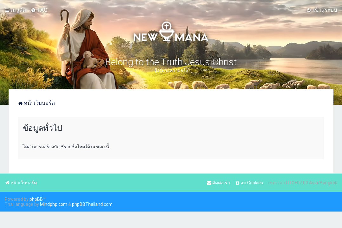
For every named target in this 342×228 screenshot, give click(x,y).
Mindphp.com (53, 204)
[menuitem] (39, 9)
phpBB (36, 199)
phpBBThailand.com (92, 204)
